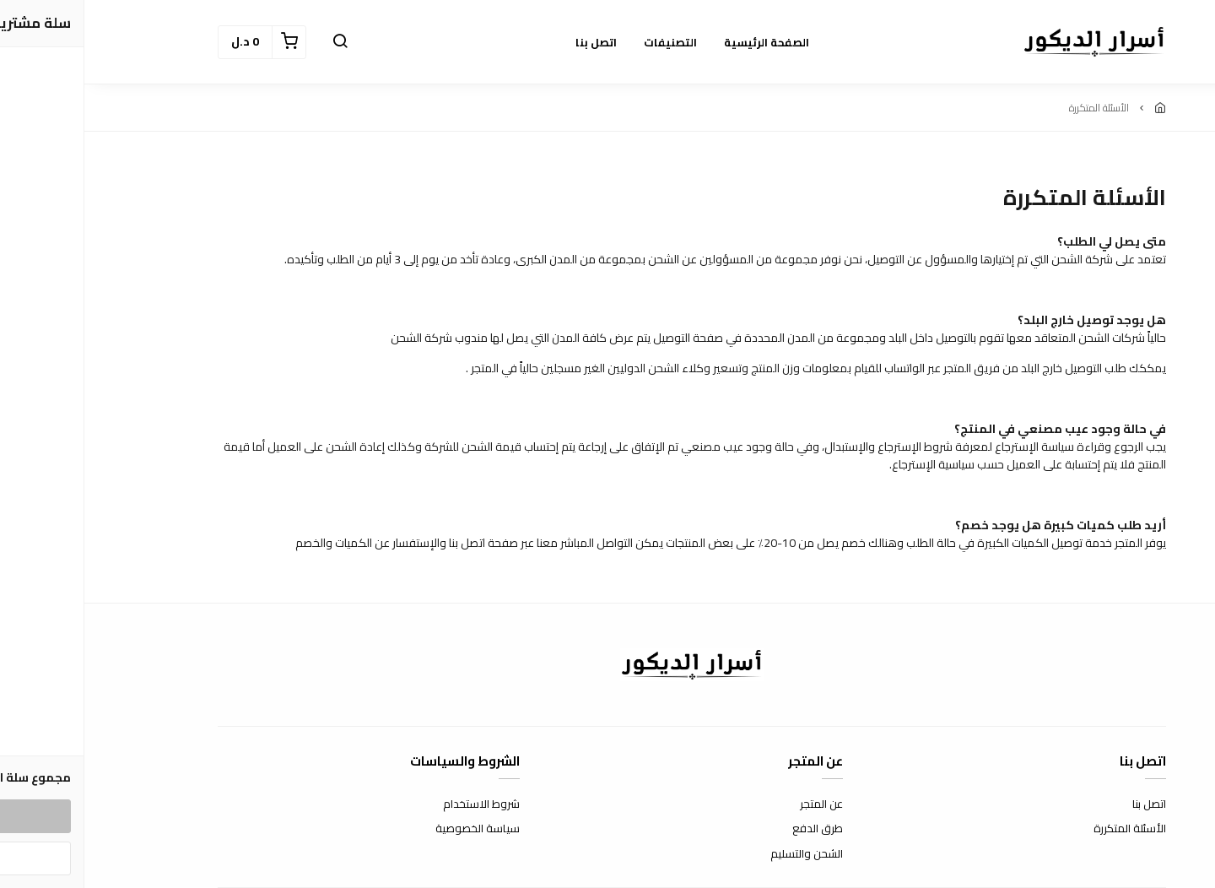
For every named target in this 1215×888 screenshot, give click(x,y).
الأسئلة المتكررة (1045, 828)
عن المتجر (737, 804)
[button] (256, 42)
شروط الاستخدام (397, 804)
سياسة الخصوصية (393, 828)
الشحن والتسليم (722, 854)
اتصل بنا (1065, 804)
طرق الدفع (733, 828)
